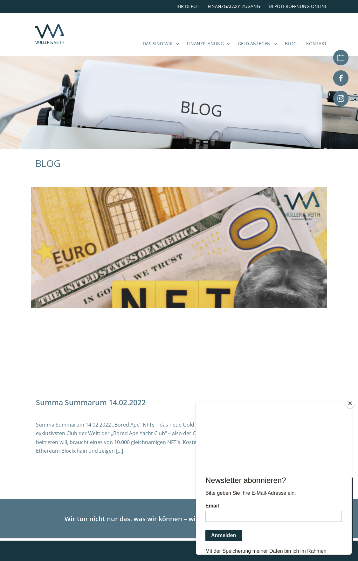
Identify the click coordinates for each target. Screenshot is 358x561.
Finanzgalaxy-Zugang (234, 6)
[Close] (350, 403)
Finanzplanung (205, 52)
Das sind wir (158, 52)
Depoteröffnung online (298, 6)
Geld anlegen (254, 52)
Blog (291, 52)
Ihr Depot (187, 6)
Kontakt (316, 52)
